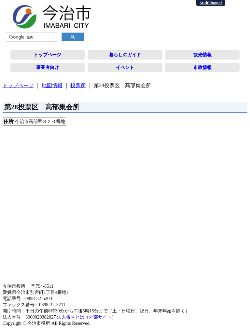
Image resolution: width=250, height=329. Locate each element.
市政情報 (202, 67)
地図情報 (52, 85)
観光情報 (202, 54)
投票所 (78, 85)
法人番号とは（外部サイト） (86, 317)
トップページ (47, 54)
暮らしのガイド (125, 54)
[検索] (30, 37)
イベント (125, 67)
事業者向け (47, 67)
